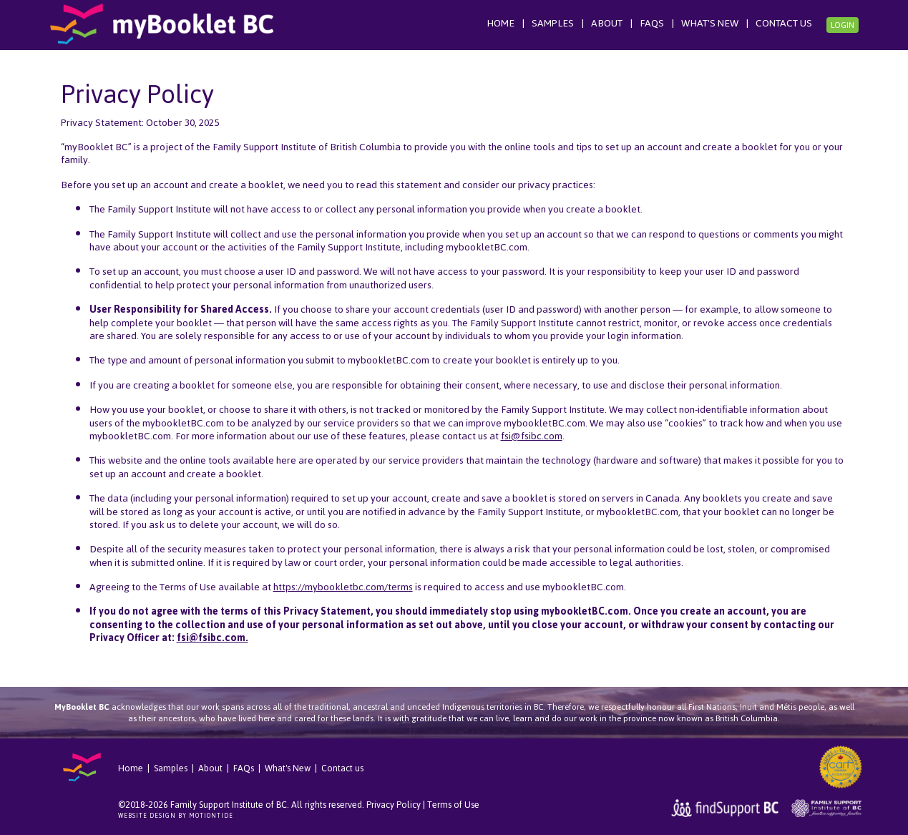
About (607, 23)
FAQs (652, 23)
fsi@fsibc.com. (212, 638)
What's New (709, 23)
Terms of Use (453, 805)
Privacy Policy (393, 805)
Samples (553, 23)
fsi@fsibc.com (531, 436)
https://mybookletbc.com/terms (343, 587)
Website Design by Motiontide (175, 815)
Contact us (784, 23)
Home (500, 23)
